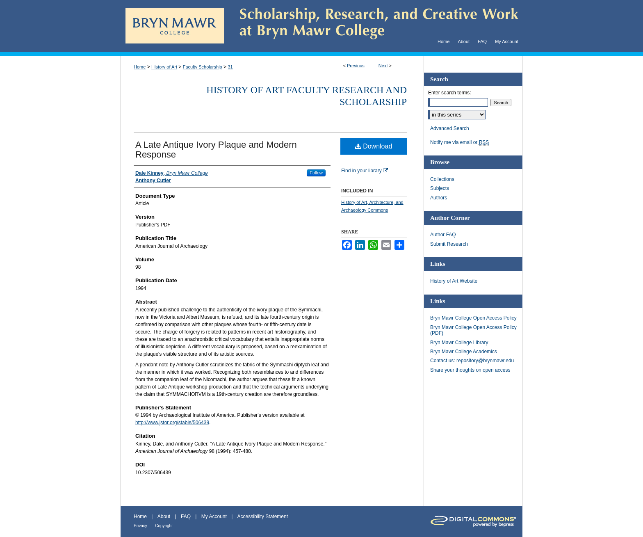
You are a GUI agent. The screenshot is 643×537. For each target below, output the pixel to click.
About (163, 516)
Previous (356, 65)
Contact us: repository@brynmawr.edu (472, 360)
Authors (438, 198)
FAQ (186, 516)
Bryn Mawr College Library (459, 342)
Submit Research (449, 244)
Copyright (164, 525)
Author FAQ (443, 235)
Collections (442, 179)
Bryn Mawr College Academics (463, 351)
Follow (316, 172)
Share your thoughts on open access (470, 370)
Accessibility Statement (262, 516)
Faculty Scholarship (202, 66)
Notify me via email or (459, 142)
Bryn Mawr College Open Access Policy (473, 318)
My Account (214, 516)
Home (140, 66)
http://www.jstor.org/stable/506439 (172, 422)
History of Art (164, 66)
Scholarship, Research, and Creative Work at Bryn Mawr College (373, 26)
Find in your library (364, 171)
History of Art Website (453, 281)
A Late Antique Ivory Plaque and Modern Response (216, 149)
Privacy (140, 525)
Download (373, 146)
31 (230, 66)
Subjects (439, 188)
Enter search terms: (449, 93)
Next (383, 65)
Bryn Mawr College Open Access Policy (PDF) (473, 330)
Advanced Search (449, 128)
